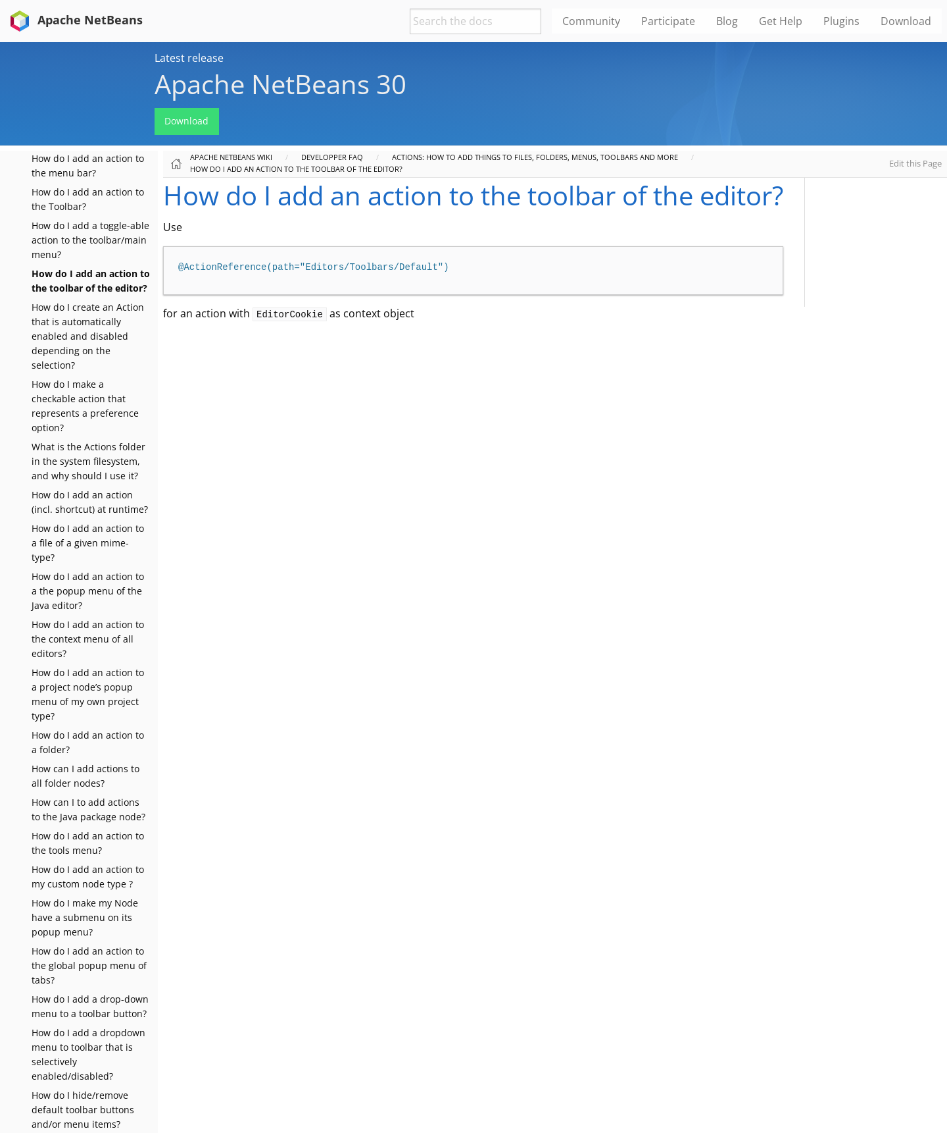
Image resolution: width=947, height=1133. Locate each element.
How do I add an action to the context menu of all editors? (88, 639)
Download (186, 121)
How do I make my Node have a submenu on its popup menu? (85, 917)
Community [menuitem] (591, 21)
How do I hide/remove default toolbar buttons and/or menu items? (83, 1109)
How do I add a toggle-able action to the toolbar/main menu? (90, 240)
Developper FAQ (332, 157)
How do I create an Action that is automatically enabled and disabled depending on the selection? (88, 336)
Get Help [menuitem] (780, 21)
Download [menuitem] (906, 21)
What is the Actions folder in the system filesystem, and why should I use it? (88, 461)
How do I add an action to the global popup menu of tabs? (89, 965)
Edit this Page (915, 163)
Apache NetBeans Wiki (231, 157)
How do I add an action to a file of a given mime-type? (88, 543)
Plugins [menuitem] (841, 21)
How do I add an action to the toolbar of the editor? (296, 169)
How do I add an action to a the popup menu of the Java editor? (88, 591)
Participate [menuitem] (668, 21)
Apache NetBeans (74, 20)
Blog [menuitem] (727, 21)
